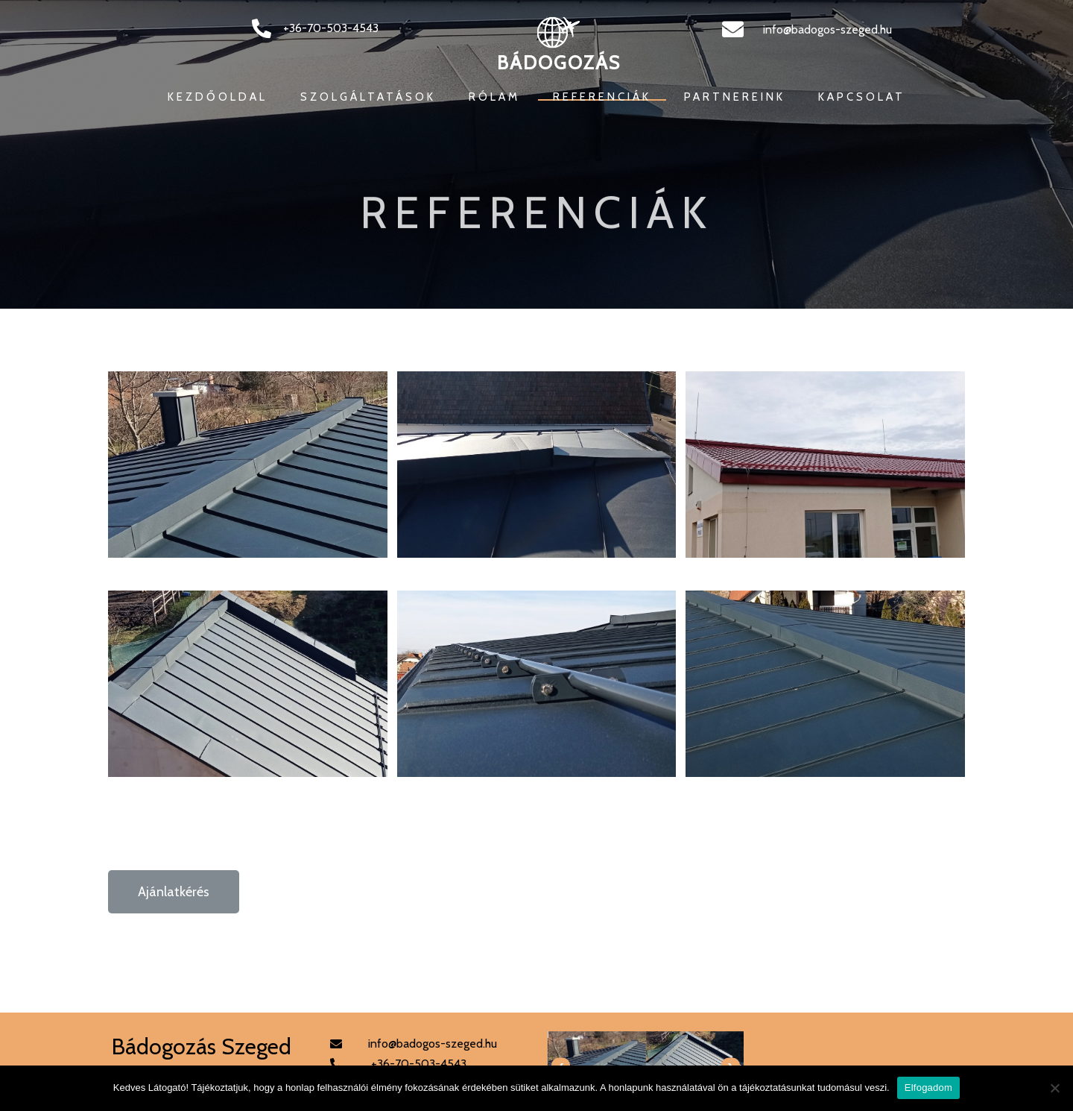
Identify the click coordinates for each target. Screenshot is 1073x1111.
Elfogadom (928, 1087)
